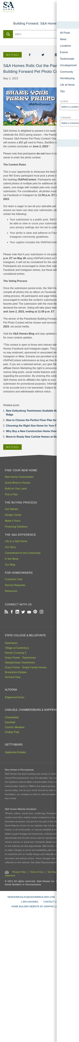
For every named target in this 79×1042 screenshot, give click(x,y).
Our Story (10, 547)
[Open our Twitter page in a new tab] (23, 612)
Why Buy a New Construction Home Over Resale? (36, 431)
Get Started (11, 509)
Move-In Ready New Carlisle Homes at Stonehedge (37, 436)
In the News (11, 558)
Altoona (11, 689)
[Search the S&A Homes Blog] (37, 34)
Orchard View (13, 677)
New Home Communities (19, 476)
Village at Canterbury (17, 647)
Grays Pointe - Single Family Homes (26, 667)
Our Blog (10, 564)
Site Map (51, 872)
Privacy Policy (19, 872)
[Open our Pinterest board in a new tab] (35, 612)
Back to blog (12, 55)
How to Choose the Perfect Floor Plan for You (34, 420)
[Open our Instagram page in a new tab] (41, 612)
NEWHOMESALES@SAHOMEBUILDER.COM (31, 897)
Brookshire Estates (16, 672)
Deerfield (10, 722)
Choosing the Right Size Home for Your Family (34, 425)
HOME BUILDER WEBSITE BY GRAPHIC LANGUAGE (39, 906)
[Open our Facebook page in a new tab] (11, 612)
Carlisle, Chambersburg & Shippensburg (35, 709)
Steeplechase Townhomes (20, 662)
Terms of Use (36, 872)
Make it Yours (12, 520)
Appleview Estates (15, 752)
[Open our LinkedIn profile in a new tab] (17, 612)
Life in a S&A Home (16, 541)
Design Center (13, 515)
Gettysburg (14, 744)
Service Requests (15, 585)
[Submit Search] (8, 34)
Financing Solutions (16, 526)
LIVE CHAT (65, 897)
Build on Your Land (16, 488)
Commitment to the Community (23, 553)
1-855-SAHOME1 (30, 902)
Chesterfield (12, 717)
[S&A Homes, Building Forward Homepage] (8, 7)
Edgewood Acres (14, 697)
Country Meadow (14, 727)
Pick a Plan (11, 494)
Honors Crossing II (15, 652)
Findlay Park (12, 732)
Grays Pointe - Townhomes (20, 657)
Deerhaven (11, 643)
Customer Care (13, 579)
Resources (11, 591)
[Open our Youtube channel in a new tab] (29, 612)
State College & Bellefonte (25, 635)
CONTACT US (51, 902)
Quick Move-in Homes (17, 482)
